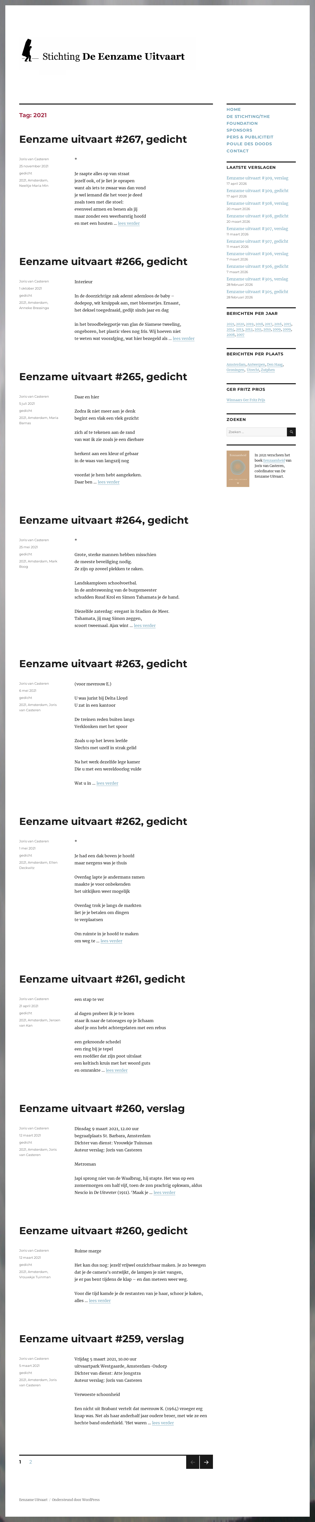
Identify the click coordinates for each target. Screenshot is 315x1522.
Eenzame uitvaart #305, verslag (257, 279)
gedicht (25, 173)
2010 (267, 329)
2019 (250, 324)
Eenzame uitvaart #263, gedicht (103, 663)
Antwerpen (256, 364)
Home (234, 109)
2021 (22, 180)
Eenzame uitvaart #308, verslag (257, 203)
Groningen (235, 370)
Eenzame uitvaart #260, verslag (102, 1108)
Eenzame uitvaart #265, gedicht (103, 376)
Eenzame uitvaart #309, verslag (257, 178)
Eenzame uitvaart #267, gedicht (103, 139)
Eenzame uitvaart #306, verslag (257, 253)
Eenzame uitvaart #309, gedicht (257, 190)
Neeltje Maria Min (34, 186)
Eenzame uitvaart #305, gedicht (257, 291)
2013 (239, 329)
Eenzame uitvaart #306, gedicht (257, 266)
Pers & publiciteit (250, 137)
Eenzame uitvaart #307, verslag (257, 228)
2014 (230, 329)
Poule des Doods (249, 143)
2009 (277, 329)
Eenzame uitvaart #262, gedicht (103, 821)
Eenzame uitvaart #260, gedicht (103, 1230)
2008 (231, 335)
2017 (268, 324)
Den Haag (275, 364)
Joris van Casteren (34, 159)
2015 (287, 324)
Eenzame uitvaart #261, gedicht (102, 979)
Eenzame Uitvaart (33, 1500)
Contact (238, 151)
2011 (257, 329)
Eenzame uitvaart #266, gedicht (103, 261)
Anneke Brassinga (34, 308)
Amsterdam (37, 180)
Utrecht (253, 370)
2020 (240, 324)
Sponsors (239, 130)
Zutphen (268, 370)
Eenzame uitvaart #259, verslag (101, 1338)
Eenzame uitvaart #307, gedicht (257, 241)
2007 (240, 335)
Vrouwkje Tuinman (35, 1277)
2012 (249, 329)
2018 (259, 324)
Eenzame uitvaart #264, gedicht (103, 520)
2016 (278, 324)
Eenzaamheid (274, 460)
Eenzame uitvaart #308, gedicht (257, 216)
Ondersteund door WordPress (76, 1500)
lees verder (129, 223)
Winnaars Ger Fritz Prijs (246, 400)
